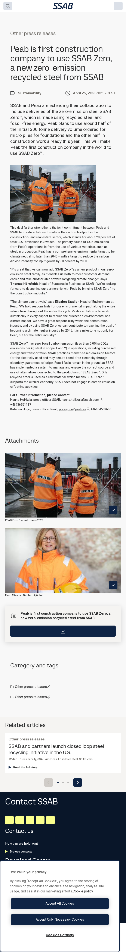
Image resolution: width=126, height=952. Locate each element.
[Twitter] (40, 820)
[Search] (7, 6)
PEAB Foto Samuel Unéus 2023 (24, 520)
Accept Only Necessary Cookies (60, 919)
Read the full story (23, 767)
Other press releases (32, 687)
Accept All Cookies (60, 903)
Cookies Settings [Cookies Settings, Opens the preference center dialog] (60, 935)
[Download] (63, 631)
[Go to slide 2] (63, 782)
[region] (60, 906)
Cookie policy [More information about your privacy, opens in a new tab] (83, 891)
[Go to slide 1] (58, 782)
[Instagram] (30, 820)
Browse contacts (18, 851)
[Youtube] (50, 820)
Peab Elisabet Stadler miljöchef (24, 595)
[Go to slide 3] (68, 782)
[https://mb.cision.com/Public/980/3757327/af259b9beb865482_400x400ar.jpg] (113, 510)
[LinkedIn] (9, 820)
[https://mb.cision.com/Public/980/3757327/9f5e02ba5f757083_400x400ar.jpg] (113, 585)
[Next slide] (77, 782)
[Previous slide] (48, 782)
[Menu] (118, 6)
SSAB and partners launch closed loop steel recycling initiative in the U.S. (56, 749)
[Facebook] (19, 820)
